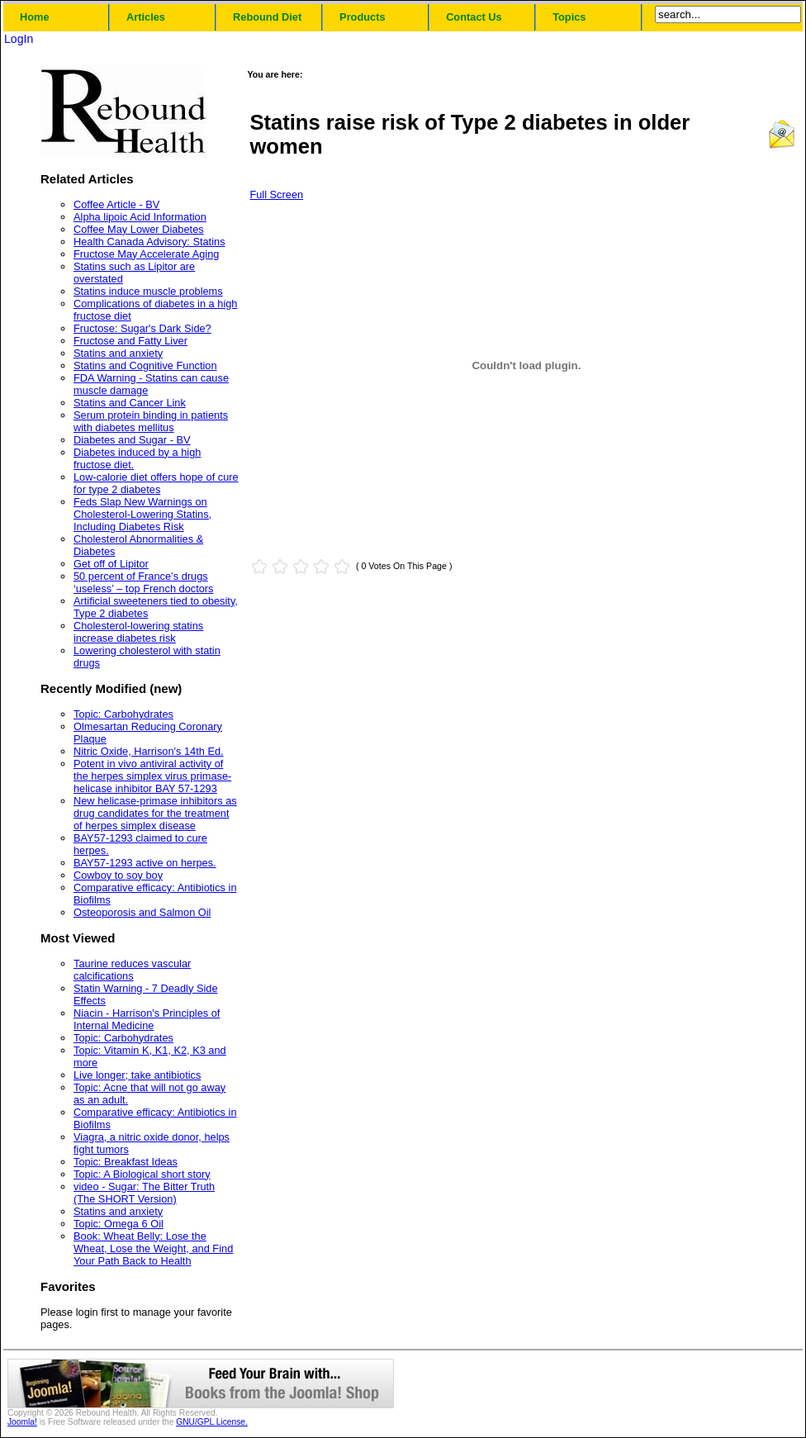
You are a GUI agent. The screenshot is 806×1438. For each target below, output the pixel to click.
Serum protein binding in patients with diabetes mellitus (150, 421)
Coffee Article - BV (116, 204)
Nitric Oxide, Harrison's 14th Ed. (148, 751)
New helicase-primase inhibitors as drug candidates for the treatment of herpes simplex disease (155, 813)
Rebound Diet (267, 17)
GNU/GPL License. (212, 1421)
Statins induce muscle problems (148, 291)
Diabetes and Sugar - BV (132, 440)
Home (35, 17)
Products (362, 17)
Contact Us (474, 17)
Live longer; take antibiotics (137, 1075)
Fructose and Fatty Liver (130, 341)
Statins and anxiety (118, 353)
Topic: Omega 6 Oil (118, 1223)
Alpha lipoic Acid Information (139, 217)
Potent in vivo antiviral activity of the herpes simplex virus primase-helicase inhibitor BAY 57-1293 (152, 776)
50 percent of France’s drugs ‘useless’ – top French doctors (143, 582)
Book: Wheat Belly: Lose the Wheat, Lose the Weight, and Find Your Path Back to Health (153, 1248)
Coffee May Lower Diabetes (138, 229)
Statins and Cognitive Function (145, 365)
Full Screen (276, 194)
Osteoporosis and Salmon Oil (142, 912)
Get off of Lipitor (111, 564)
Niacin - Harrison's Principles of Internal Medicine (146, 1019)
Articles (145, 17)
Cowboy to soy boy (118, 875)
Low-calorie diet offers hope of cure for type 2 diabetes (156, 483)
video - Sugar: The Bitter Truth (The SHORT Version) (144, 1192)
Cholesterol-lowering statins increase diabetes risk (138, 631)
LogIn (18, 38)
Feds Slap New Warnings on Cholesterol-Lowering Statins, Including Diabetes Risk (142, 514)
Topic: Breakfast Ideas (125, 1162)
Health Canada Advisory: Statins (149, 241)
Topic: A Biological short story (142, 1174)
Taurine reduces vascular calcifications (132, 969)
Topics (569, 17)
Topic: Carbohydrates (123, 714)
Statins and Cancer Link (129, 402)
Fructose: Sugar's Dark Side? (142, 328)
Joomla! (22, 1421)
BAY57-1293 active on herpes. (144, 863)
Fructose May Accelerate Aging (146, 254)
